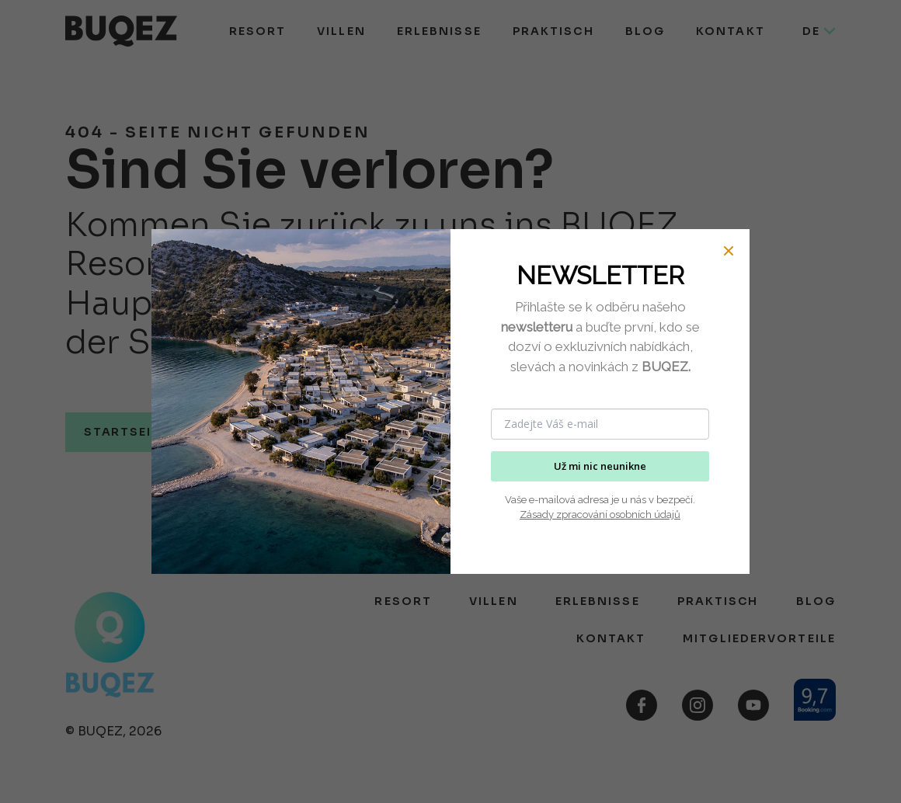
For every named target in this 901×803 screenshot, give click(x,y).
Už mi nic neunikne (600, 466)
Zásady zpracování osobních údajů (600, 514)
